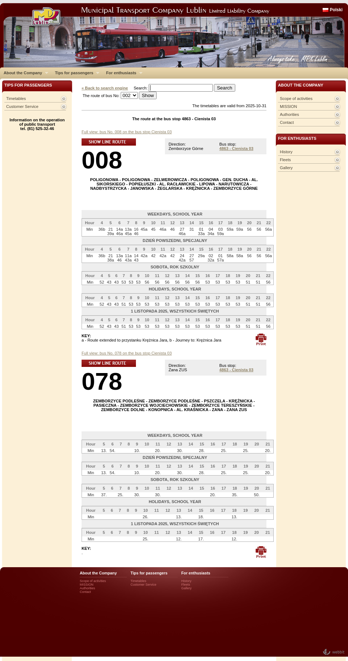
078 (102, 381)
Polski (336, 9)
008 (102, 159)
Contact (287, 122)
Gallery (286, 168)
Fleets (285, 160)
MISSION (288, 106)
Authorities (289, 114)
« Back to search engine (105, 88)
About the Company (24, 73)
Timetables (16, 98)
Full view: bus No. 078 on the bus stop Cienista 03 (127, 353)
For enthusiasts (122, 73)
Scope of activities (296, 98)
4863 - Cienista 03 (236, 148)
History (286, 152)
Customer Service (22, 106)
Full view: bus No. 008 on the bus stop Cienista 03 (127, 132)
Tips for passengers (75, 73)
